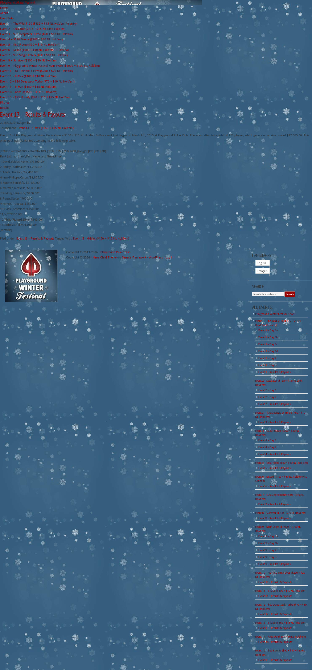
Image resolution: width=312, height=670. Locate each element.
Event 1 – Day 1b (268, 337)
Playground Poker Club (115, 252)
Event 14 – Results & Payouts (275, 641)
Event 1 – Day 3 (267, 365)
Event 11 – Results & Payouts (275, 596)
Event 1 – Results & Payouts (274, 372)
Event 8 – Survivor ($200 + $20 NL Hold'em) (280, 512)
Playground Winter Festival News (274, 314)
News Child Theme (104, 257)
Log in (169, 257)
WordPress (156, 257)
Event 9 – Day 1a (268, 536)
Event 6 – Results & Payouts (274, 486)
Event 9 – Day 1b (268, 543)
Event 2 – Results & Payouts (274, 404)
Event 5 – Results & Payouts (274, 468)
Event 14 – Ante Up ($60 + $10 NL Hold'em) (280, 636)
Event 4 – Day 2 (267, 447)
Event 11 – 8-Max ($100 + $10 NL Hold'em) (280, 590)
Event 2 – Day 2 (267, 397)
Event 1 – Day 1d (268, 351)
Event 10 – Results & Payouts (275, 582)
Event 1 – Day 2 (267, 358)
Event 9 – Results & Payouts (274, 564)
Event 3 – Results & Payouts (274, 422)
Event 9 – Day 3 (267, 557)
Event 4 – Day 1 (267, 440)
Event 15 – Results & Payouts (275, 660)
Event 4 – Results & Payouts (274, 454)
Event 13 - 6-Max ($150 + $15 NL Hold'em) (45, 128)
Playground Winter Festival (17, 2)
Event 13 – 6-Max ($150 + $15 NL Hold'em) (280, 622)
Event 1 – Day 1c (268, 344)
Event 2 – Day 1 (267, 390)
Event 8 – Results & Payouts (274, 518)
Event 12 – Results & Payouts (275, 614)
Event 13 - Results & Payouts (35, 238)
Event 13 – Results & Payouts (32, 114)
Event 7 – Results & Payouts (274, 504)
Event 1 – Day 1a (268, 330)
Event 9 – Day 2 (267, 550)
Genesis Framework (134, 257)
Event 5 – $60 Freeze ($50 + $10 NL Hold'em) (281, 462)
